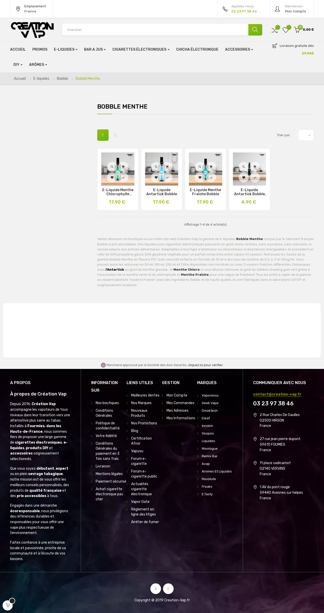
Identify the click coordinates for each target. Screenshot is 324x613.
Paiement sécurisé (111, 481)
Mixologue (210, 448)
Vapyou (137, 451)
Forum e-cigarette (139, 461)
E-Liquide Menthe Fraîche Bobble (205, 192)
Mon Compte (177, 395)
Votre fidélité (106, 436)
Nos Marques (141, 403)
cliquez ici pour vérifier (205, 365)
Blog (134, 431)
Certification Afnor (141, 441)
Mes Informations (181, 418)
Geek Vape (210, 403)
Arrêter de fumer (145, 522)
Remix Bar (210, 456)
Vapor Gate (140, 502)
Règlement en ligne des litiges (143, 512)
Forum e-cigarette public (144, 474)
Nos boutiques (107, 403)
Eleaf (206, 418)
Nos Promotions (144, 423)
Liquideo (208, 441)
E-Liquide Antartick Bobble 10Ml (249, 192)
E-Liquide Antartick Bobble (161, 192)
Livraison (103, 466)
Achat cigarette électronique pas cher (109, 494)
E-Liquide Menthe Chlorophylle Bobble (117, 192)
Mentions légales (109, 474)
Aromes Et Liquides (210, 474)
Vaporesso (210, 395)
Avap (206, 464)
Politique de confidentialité (108, 425)
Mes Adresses (178, 410)
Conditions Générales (104, 413)
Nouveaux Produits (139, 413)
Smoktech (210, 410)
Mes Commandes (180, 403)
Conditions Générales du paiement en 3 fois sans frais (107, 451)
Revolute (209, 484)
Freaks (207, 491)
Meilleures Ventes (145, 395)
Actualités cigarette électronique (141, 489)
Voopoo (208, 433)
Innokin (207, 426)
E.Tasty (208, 499)
